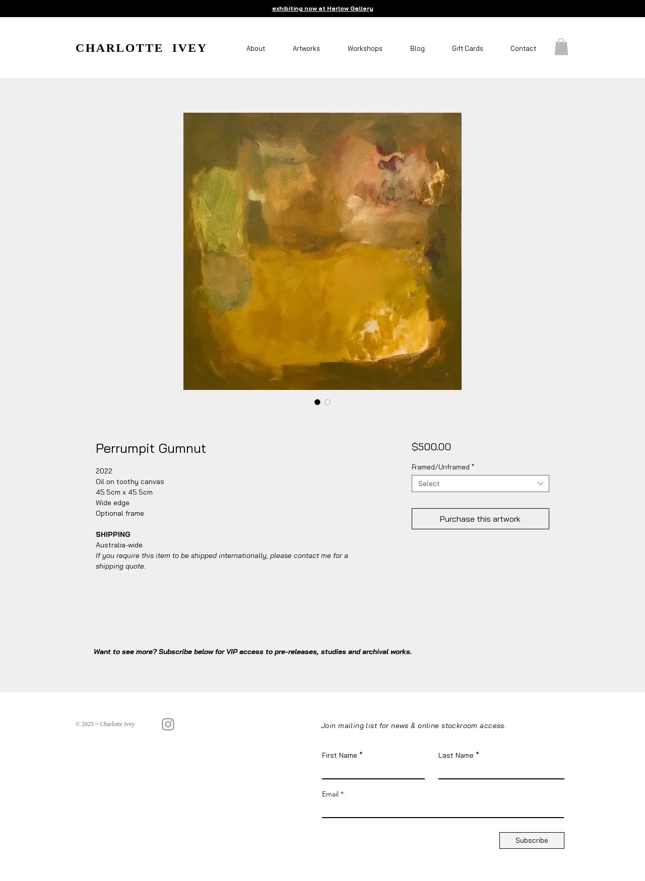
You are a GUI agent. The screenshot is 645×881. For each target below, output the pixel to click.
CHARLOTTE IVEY (141, 47)
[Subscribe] (531, 840)
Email (330, 793)
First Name (339, 755)
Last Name (456, 755)
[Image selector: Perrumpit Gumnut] (317, 402)
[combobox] (480, 483)
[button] (257, 48)
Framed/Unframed (443, 467)
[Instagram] (168, 724)
